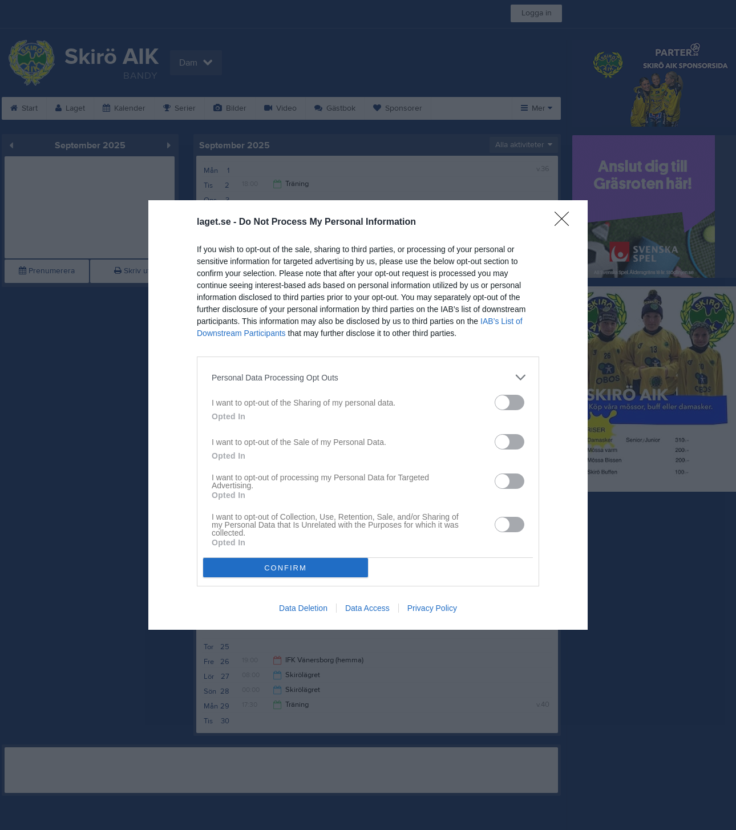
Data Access (367, 608)
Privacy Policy (432, 608)
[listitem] (368, 377)
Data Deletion (303, 608)
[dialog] (368, 415)
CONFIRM (285, 568)
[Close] (565, 222)
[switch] (509, 402)
